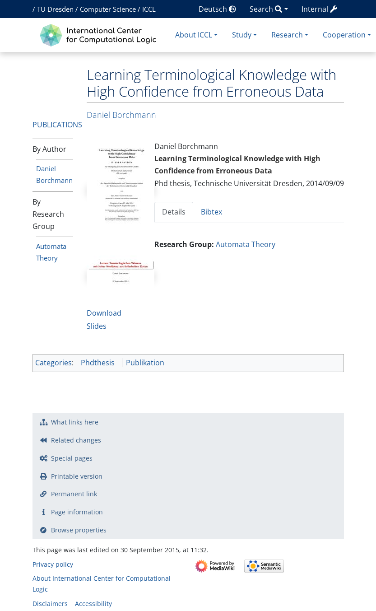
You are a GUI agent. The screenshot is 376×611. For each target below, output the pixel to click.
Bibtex (211, 212)
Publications (57, 125)
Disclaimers (50, 603)
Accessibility (93, 603)
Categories (53, 363)
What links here (74, 422)
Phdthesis (98, 363)
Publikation (145, 363)
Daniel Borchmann (121, 114)
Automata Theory (245, 244)
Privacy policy (52, 564)
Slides (97, 326)
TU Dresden (55, 9)
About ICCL (193, 35)
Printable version (76, 476)
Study (241, 35)
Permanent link (74, 494)
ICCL (149, 9)
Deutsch (217, 9)
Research (287, 35)
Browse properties (79, 530)
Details (174, 212)
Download (104, 313)
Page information (77, 512)
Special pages (72, 458)
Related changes (76, 440)
